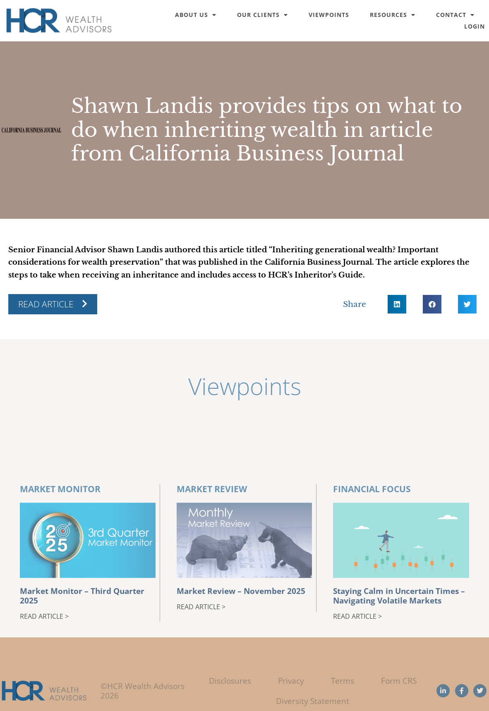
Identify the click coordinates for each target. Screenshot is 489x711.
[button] (397, 304)
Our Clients (262, 14)
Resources (392, 14)
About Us (195, 14)
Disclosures (230, 680)
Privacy (291, 680)
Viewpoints (329, 15)
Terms (342, 680)
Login (474, 26)
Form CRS (399, 680)
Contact (455, 14)
